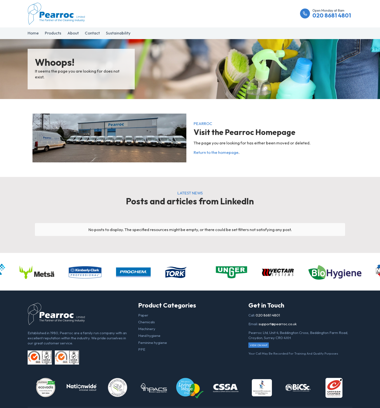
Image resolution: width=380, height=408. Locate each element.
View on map (258, 345)
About (73, 32)
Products (53, 32)
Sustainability (118, 32)
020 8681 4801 (268, 315)
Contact (92, 32)
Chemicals (146, 322)
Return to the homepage (216, 152)
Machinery (146, 328)
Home (33, 32)
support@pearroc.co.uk (278, 324)
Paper (143, 315)
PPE (141, 349)
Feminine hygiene (152, 342)
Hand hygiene (149, 335)
